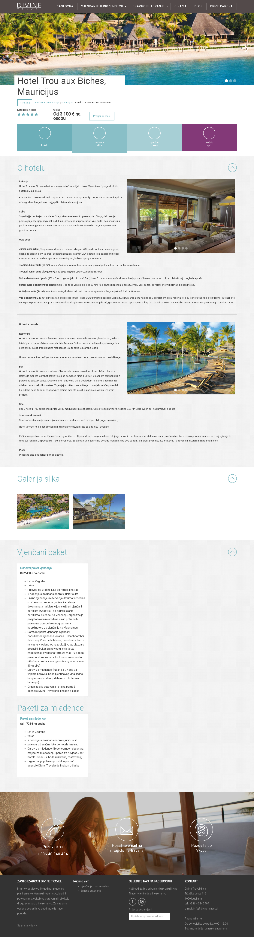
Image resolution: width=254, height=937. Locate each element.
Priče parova (221, 6)
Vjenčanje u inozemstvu (102, 6)
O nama (180, 6)
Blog (199, 6)
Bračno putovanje (149, 6)
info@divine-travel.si (205, 908)
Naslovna (65, 6)
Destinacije (53, 102)
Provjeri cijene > (101, 116)
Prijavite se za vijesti (140, 909)
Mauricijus (67, 102)
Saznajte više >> (27, 925)
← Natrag (25, 102)
